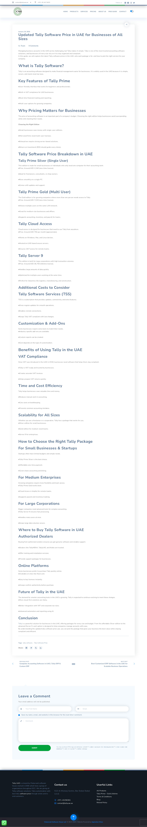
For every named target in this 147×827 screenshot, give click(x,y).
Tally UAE (16, 783)
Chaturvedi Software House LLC (55, 822)
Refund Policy (102, 802)
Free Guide (112, 11)
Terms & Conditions (104, 797)
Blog (98, 799)
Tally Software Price (40, 643)
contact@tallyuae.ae (21, 2)
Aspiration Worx (97, 822)
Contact (122, 11)
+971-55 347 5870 (44, 2)
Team (23, 46)
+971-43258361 (64, 800)
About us (102, 11)
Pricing (93, 11)
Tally (20, 623)
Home (65, 11)
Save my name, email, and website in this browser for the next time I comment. (51, 715)
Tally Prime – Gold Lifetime (107, 794)
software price (25, 794)
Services (84, 11)
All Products (101, 791)
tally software (27, 643)
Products (74, 11)
